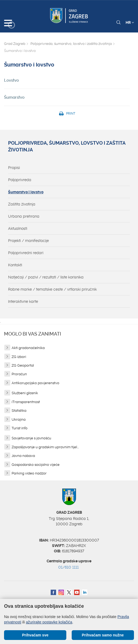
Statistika (19, 411)
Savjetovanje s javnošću (31, 438)
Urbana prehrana (23, 216)
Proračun (19, 374)
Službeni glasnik (25, 393)
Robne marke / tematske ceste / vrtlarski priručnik (52, 289)
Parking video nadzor (29, 473)
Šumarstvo (14, 97)
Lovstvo (11, 80)
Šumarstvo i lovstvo (25, 192)
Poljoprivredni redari (25, 253)
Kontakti (15, 265)
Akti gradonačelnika (28, 348)
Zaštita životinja (21, 204)
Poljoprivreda (19, 180)
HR (130, 22)
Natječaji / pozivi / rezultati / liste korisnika (46, 277)
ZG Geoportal (23, 365)
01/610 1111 (68, 567)
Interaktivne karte (23, 301)
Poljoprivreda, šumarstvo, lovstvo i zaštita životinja (71, 44)
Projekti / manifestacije (28, 240)
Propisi (14, 167)
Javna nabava (23, 456)
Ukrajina (19, 419)
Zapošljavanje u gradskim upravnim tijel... (45, 447)
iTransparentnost (26, 402)
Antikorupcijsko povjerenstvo (35, 383)
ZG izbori (19, 357)
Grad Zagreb (14, 44)
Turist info (19, 428)
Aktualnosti (17, 228)
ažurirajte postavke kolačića (49, 622)
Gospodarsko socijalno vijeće (36, 465)
